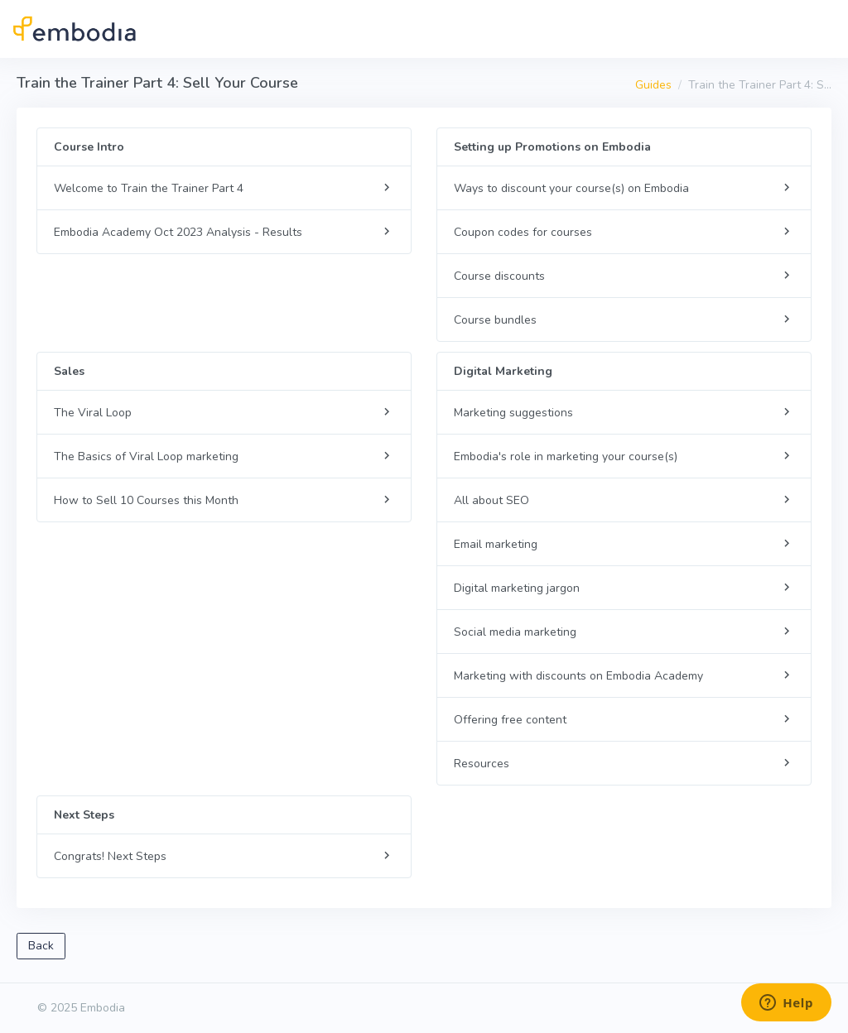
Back (41, 946)
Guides (653, 85)
